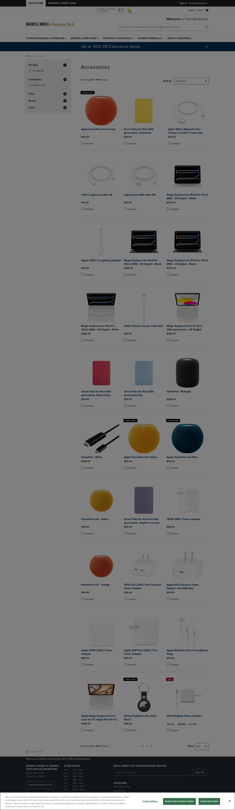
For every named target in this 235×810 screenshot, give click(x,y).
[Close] (229, 800)
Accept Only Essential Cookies (179, 801)
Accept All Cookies (209, 801)
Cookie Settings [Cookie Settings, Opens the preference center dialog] (150, 801)
